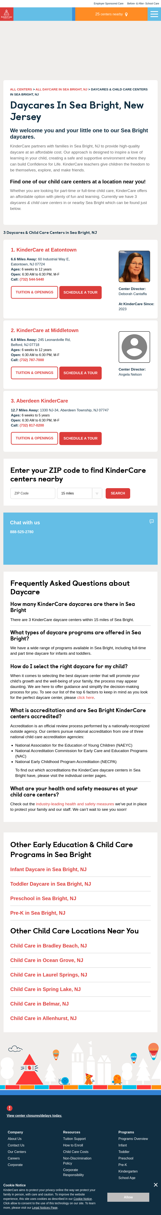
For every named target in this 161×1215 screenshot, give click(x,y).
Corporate (15, 1164)
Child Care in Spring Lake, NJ (45, 988)
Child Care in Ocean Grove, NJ (46, 959)
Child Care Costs (75, 1151)
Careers (14, 1157)
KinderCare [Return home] (6, 14)
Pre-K (122, 1164)
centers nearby (118, 14)
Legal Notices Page (44, 1207)
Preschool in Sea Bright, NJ (43, 897)
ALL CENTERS (21, 89)
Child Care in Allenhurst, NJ (43, 1017)
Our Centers (17, 1151)
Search (118, 492)
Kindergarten (128, 1170)
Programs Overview (133, 1137)
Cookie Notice (83, 1198)
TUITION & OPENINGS (34, 292)
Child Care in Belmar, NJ (39, 1003)
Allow (128, 1197)
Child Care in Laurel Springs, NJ (48, 974)
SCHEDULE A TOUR (81, 292)
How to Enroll (73, 1144)
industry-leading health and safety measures (75, 803)
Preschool (125, 1157)
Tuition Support (74, 1137)
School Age (126, 1177)
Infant (122, 1144)
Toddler (123, 1151)
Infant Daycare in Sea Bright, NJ (48, 868)
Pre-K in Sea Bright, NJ (37, 912)
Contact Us (16, 1144)
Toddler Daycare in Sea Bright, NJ (50, 883)
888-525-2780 (22, 531)
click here (85, 696)
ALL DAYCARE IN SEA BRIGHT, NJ (61, 89)
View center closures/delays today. (34, 1114)
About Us (15, 1137)
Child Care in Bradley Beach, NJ (48, 944)
